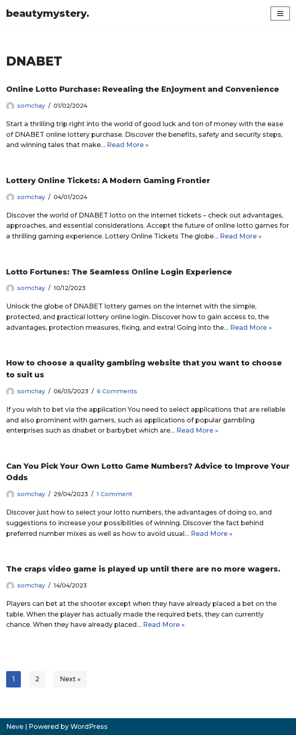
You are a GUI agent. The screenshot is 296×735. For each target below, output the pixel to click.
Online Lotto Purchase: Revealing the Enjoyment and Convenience (142, 89)
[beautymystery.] (47, 13)
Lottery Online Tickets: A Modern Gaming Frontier (108, 180)
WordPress (89, 726)
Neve (14, 726)
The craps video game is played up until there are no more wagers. (143, 569)
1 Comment (114, 494)
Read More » (128, 145)
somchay (31, 105)
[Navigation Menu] (280, 13)
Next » (70, 679)
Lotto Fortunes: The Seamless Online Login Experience (119, 272)
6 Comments (117, 391)
